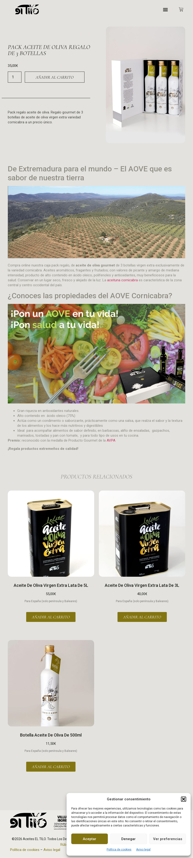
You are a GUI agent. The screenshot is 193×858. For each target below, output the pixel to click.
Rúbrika (66, 844)
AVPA (111, 440)
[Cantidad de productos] (14, 77)
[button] (183, 799)
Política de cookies (119, 849)
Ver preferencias (167, 839)
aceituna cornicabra (122, 280)
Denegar (128, 839)
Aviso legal (143, 849)
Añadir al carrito (55, 77)
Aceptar (89, 839)
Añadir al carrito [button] (51, 617)
